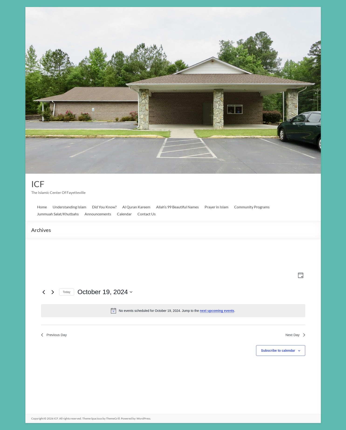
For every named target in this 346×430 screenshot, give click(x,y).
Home (42, 207)
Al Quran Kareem (136, 207)
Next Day (294, 335)
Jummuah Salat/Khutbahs (58, 214)
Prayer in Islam (216, 207)
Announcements (98, 214)
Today (66, 292)
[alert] (173, 310)
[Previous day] (44, 292)
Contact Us (146, 214)
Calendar (124, 214)
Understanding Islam (69, 207)
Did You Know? (104, 207)
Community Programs (252, 207)
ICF (37, 184)
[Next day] (53, 292)
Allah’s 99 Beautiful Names (177, 207)
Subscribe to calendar (278, 351)
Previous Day (55, 335)
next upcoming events (217, 311)
